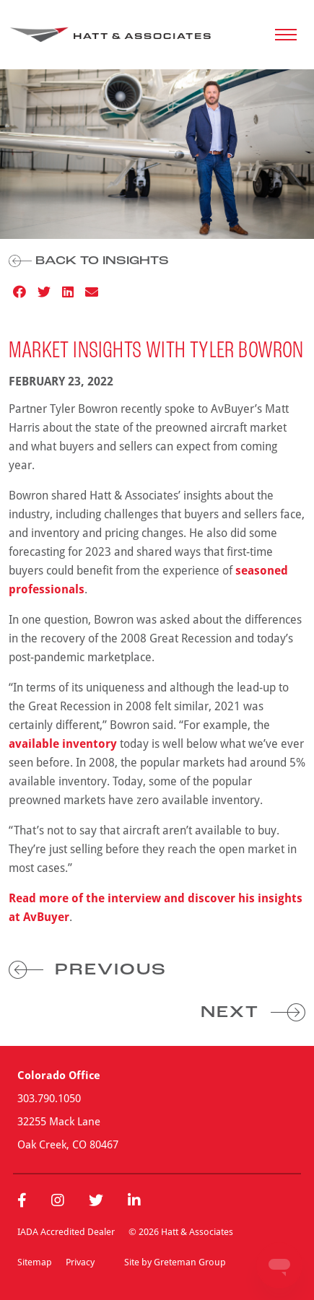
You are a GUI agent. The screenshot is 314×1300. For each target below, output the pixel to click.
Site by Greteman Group (175, 1261)
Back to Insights (89, 261)
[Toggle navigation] (285, 34)
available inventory (63, 743)
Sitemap (34, 1261)
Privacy (80, 1261)
